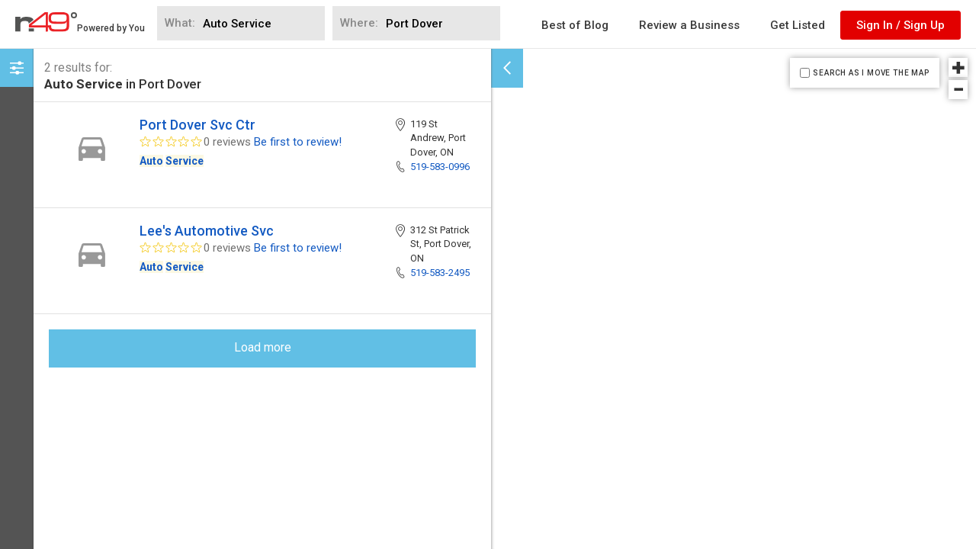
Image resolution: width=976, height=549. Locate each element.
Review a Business (689, 25)
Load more (262, 347)
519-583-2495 (440, 272)
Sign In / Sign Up (900, 25)
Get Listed (797, 25)
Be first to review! (298, 142)
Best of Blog (574, 25)
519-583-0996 (440, 166)
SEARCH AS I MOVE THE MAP (871, 73)
